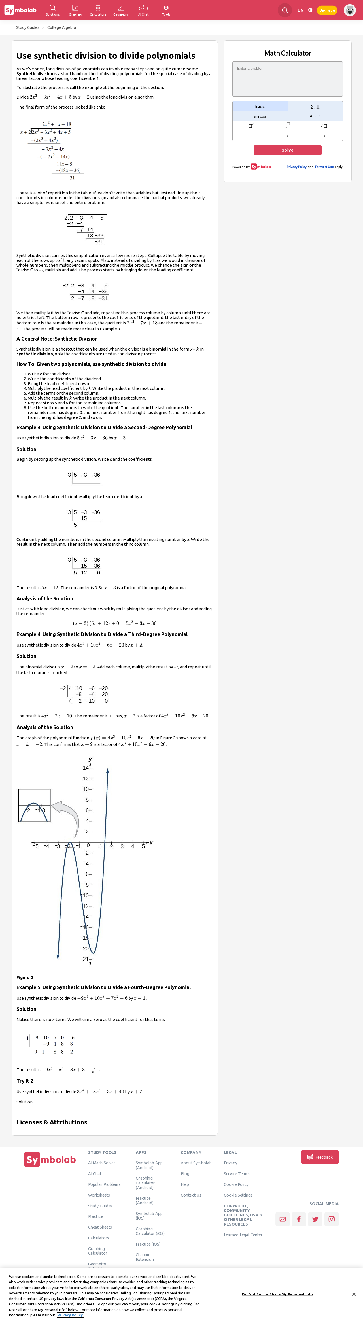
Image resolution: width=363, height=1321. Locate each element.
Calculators (98, 1238)
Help (185, 1184)
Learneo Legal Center (243, 1235)
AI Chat (95, 1173)
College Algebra (61, 27)
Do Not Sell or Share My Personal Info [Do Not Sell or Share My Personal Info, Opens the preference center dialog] (277, 1296)
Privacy (230, 1163)
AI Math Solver (101, 1163)
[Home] (50, 1167)
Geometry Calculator (97, 1266)
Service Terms (237, 1173)
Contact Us (191, 1195)
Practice (95, 1216)
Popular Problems (104, 1184)
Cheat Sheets (100, 1227)
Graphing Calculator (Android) (145, 1183)
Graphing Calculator (97, 1250)
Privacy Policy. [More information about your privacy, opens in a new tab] (70, 1317)
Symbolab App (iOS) (149, 1215)
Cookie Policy (236, 1184)
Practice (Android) (145, 1200)
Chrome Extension (145, 1256)
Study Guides (27, 27)
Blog (185, 1173)
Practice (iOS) (148, 1244)
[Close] (354, 1296)
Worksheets (99, 1195)
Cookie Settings (238, 1195)
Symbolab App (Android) (149, 1165)
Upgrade (327, 10)
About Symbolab (196, 1163)
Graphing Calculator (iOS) (150, 1230)
